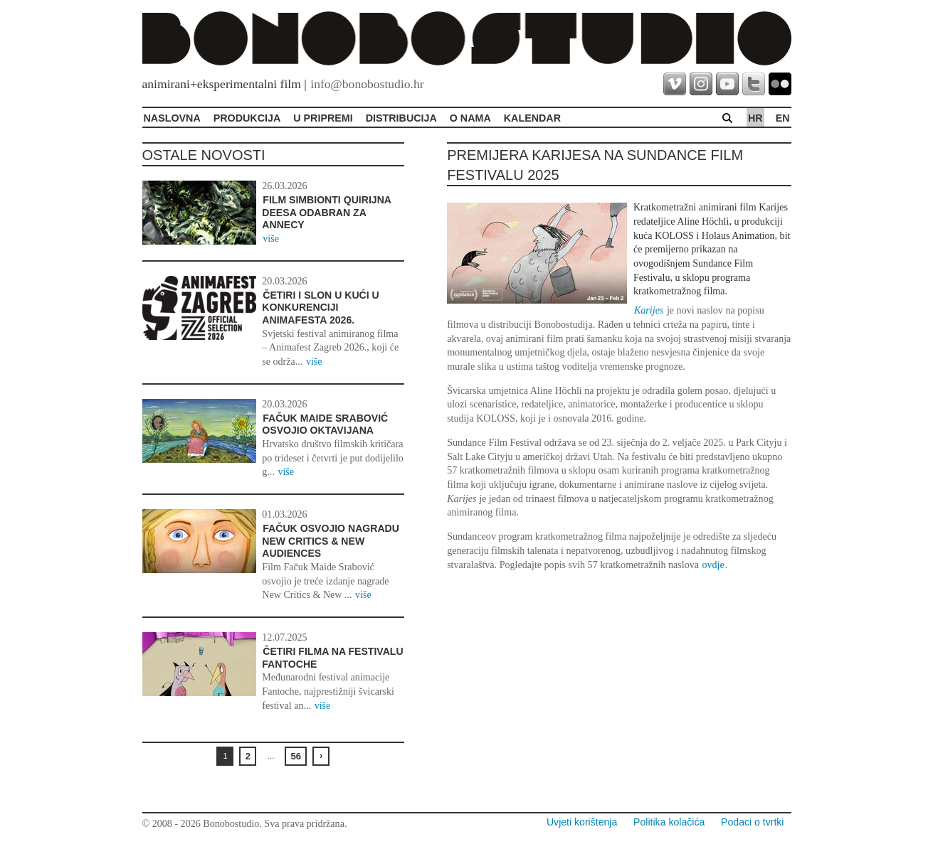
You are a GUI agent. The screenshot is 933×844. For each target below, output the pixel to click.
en (783, 118)
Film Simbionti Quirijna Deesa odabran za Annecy (326, 212)
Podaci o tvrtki (752, 822)
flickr (780, 84)
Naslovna (172, 118)
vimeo (674, 84)
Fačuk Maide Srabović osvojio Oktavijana (325, 424)
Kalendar (532, 118)
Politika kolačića (669, 822)
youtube (727, 84)
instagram (701, 84)
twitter (753, 84)
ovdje (713, 564)
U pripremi (322, 118)
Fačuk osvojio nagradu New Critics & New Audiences (330, 541)
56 (295, 756)
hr (755, 118)
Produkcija (247, 118)
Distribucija (401, 118)
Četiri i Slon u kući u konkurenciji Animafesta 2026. (320, 307)
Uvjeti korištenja (582, 822)
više (271, 238)
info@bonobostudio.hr (366, 84)
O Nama (470, 118)
